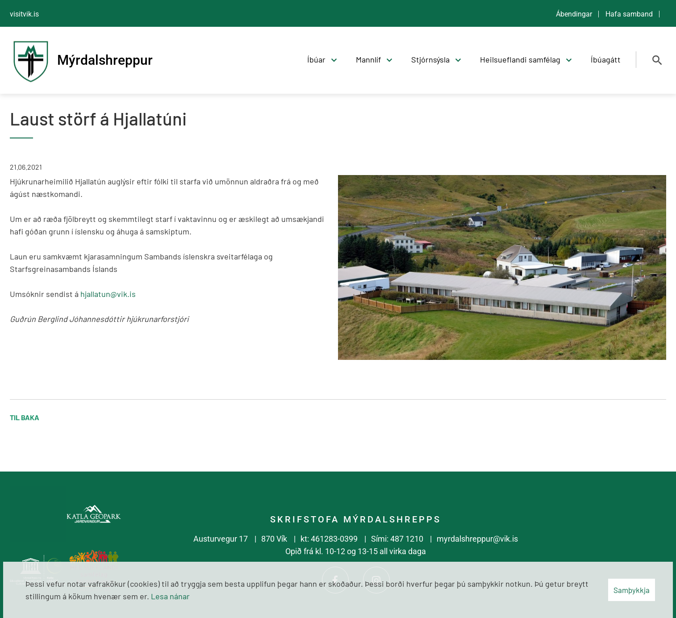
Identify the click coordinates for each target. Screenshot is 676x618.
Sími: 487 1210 (397, 538)
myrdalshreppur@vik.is (477, 538)
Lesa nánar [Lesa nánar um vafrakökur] (170, 596)
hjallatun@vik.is (108, 294)
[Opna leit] (657, 60)
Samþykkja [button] (631, 589)
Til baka (24, 417)
